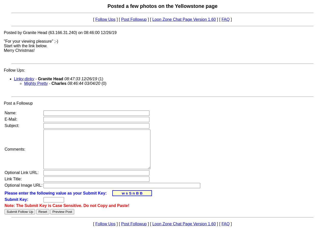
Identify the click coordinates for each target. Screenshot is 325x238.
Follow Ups (105, 19)
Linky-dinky (24, 79)
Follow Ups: (14, 70)
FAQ (226, 19)
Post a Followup (18, 103)
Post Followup (134, 19)
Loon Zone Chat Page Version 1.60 (184, 19)
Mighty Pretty (36, 83)
